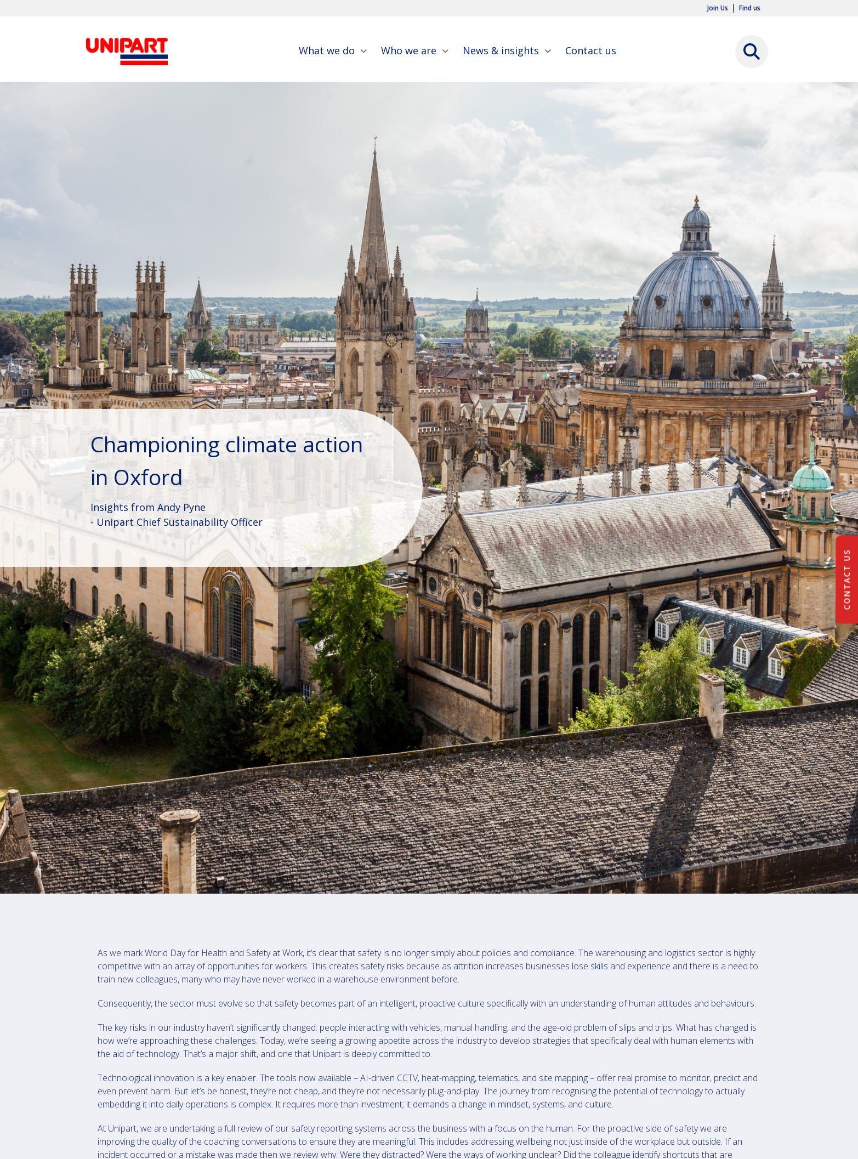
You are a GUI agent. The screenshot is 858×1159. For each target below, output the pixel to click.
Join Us (717, 8)
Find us (749, 8)
